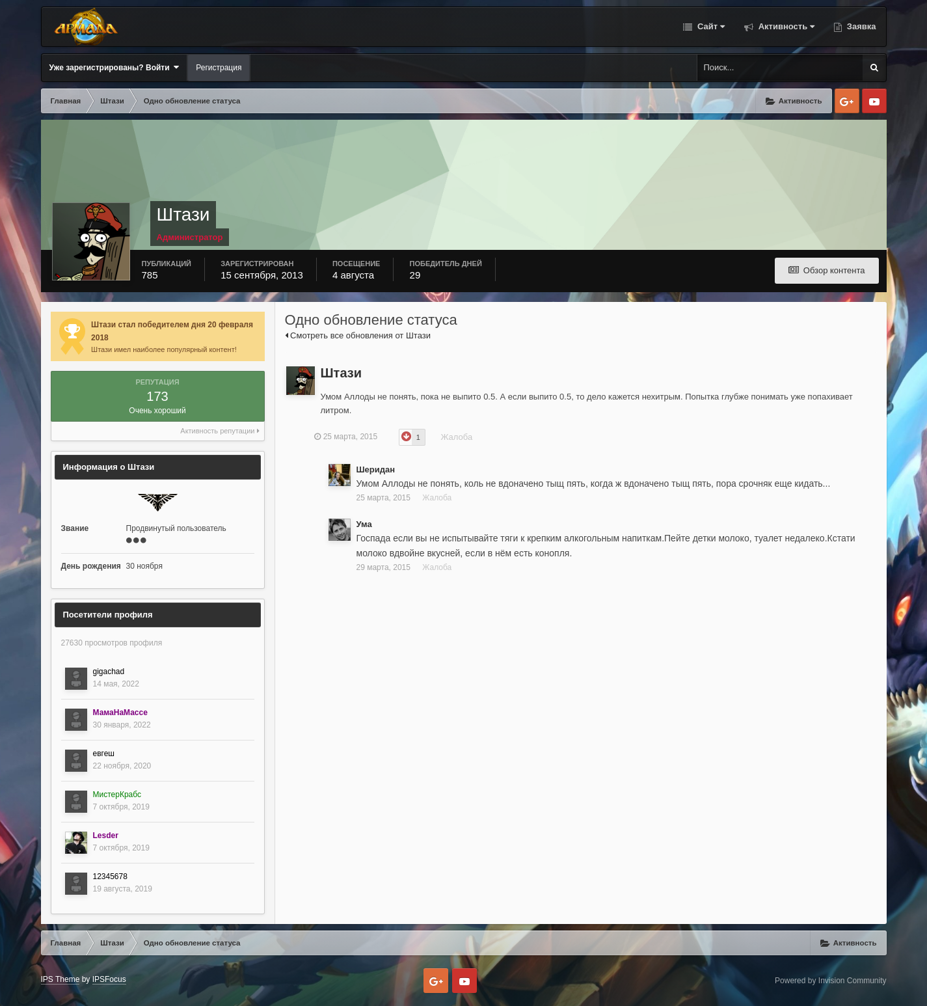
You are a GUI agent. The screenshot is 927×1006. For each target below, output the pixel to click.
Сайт (710, 26)
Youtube (874, 100)
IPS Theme (60, 979)
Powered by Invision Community (830, 980)
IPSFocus (109, 979)
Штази (341, 373)
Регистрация (218, 67)
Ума (364, 524)
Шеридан (376, 469)
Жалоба (463, 437)
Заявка (860, 26)
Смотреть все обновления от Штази (358, 335)
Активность (785, 26)
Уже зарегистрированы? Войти (114, 67)
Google (847, 100)
